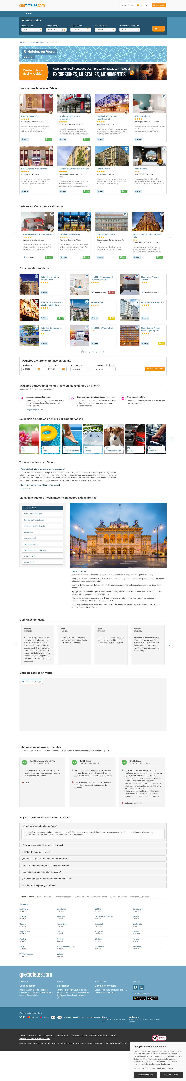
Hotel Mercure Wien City (152, 302)
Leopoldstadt (24, 931)
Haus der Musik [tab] (30, 538)
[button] (159, 5)
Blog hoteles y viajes (105, 986)
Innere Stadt (62, 924)
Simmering (137, 946)
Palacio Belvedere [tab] (31, 544)
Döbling (98, 909)
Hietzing (22, 924)
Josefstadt (99, 924)
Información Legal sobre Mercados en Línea (34, 1039)
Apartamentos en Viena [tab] (139, 897)
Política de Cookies (62, 1035)
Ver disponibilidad (154, 369)
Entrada (52, 26)
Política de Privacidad (79, 1035)
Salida (76, 26)
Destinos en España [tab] (118, 897)
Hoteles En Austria (35, 42)
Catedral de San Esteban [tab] (34, 520)
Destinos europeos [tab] (63, 897)
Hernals (136, 916)
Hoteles (22, 42)
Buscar (158, 28)
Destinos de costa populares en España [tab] (90, 897)
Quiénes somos (27, 986)
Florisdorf (61, 916)
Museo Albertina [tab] (30, 556)
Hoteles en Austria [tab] (44, 897)
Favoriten (23, 916)
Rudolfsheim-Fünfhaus (66, 946)
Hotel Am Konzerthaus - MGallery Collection (51, 303)
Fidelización (63, 986)
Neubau (60, 939)
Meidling (22, 939)
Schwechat (99, 946)
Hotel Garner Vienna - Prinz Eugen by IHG (151, 329)
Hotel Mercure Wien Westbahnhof (50, 278)
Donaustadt (137, 909)
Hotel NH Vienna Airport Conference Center (102, 278)
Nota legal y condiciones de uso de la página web (36, 1035)
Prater (21, 946)
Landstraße (137, 924)
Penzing (136, 939)
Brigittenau (61, 909)
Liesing (60, 931)
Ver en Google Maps (31, 682)
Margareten (99, 931)
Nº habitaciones (101, 26)
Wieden (60, 954)
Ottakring (98, 939)
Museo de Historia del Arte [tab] (34, 526)
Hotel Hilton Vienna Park (102, 328)
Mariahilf (136, 931)
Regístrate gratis (34, 410)
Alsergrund (23, 909)
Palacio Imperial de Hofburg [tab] (35, 550)
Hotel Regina (97, 302)
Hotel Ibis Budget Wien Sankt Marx (51, 329)
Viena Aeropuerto (26, 954)
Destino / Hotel (27, 26)
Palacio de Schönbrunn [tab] (33, 514)
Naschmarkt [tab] (28, 532)
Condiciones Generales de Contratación (103, 1035)
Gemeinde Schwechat (104, 916)
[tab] (93, 826)
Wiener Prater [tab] (29, 562)
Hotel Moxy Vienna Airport (149, 278)
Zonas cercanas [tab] (27, 897)
